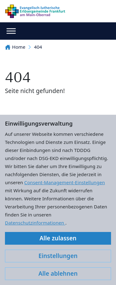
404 (38, 47)
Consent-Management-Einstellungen (64, 182)
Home (15, 47)
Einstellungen (57, 256)
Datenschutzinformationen (35, 223)
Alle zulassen (58, 238)
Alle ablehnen (58, 273)
